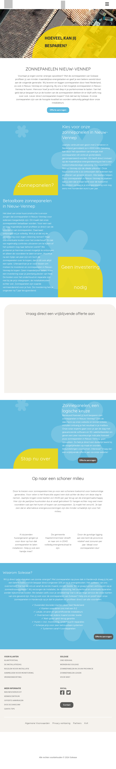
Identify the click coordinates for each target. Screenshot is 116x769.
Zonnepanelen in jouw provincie (76, 669)
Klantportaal (11, 660)
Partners (77, 723)
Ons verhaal (66, 660)
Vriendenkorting (13, 677)
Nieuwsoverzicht (13, 692)
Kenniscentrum (12, 696)
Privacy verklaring (61, 723)
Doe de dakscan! (12, 705)
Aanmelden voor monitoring (19, 673)
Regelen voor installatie (16, 669)
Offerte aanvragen (58, 110)
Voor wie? (65, 677)
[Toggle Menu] (107, 4)
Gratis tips (9, 709)
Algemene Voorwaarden (37, 723)
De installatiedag (13, 664)
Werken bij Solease (69, 664)
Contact (66, 705)
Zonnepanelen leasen (70, 673)
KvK (86, 723)
